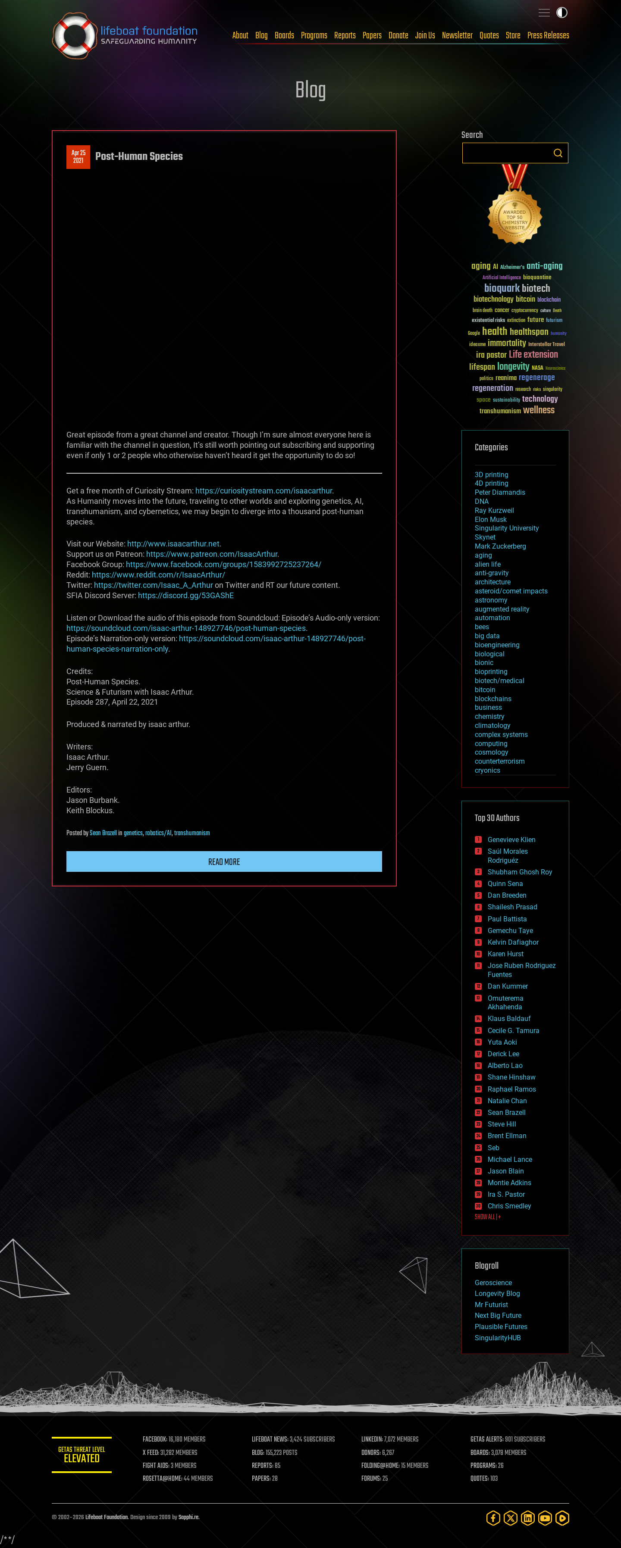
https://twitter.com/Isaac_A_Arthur (153, 585)
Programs (314, 36)
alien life (488, 564)
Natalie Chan (507, 1101)
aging (483, 555)
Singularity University (507, 528)
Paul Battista (507, 919)
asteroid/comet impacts (511, 591)
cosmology (491, 752)
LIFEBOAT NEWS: (270, 1439)
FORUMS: (372, 1479)
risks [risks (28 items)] (537, 389)
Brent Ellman (507, 1136)
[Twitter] (511, 1518)
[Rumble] (562, 1518)
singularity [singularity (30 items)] (552, 390)
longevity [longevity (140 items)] (513, 367)
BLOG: (258, 1453)
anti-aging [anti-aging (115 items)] (545, 266)
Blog (261, 36)
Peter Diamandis (500, 492)
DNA (482, 501)
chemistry (490, 716)
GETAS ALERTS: (487, 1439)
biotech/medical (499, 681)
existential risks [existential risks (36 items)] (488, 321)
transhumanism (192, 833)
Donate (398, 36)
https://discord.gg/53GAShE (186, 595)
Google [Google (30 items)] (474, 334)
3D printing (491, 475)
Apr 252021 (78, 157)
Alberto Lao (505, 1065)
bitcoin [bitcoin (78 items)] (525, 299)
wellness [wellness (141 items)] (539, 410)
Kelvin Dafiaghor (513, 942)
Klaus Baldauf (509, 1018)
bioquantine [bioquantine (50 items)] (537, 277)
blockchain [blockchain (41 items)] (549, 300)
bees (482, 627)
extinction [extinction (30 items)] (516, 321)
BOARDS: (480, 1453)
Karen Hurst (506, 954)
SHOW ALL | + (488, 1217)
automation (492, 618)
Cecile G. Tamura (513, 1031)
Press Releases (548, 36)
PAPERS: (261, 1479)
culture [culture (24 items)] (545, 311)
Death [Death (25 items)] (557, 311)
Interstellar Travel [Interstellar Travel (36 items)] (546, 345)
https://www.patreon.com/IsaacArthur (211, 554)
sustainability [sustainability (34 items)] (506, 401)
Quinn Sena (505, 884)
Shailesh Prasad (512, 907)
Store (513, 36)
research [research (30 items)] (523, 390)
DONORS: (371, 1453)
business (488, 707)
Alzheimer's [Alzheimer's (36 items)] (512, 268)
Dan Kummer (508, 986)
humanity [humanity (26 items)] (559, 334)
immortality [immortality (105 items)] (507, 343)
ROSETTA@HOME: (163, 1479)
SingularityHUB (498, 1338)
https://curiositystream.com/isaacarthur (263, 490)
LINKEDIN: (372, 1439)
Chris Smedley (509, 1206)
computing (491, 744)
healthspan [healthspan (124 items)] (529, 332)
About (240, 36)
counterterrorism (500, 761)
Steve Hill (502, 1124)
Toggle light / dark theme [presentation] (562, 12)
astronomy (491, 600)
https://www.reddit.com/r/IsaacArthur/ (158, 574)
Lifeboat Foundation (106, 1518)
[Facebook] (493, 1518)
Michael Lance (510, 1159)
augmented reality (502, 609)
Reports (345, 36)
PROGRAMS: (484, 1466)
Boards (284, 36)
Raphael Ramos (512, 1089)
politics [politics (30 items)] (486, 379)
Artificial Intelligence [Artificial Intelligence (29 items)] (502, 278)
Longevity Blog (497, 1293)
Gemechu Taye (510, 931)
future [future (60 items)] (535, 320)
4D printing (491, 483)
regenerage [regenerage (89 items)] (537, 378)
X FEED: (151, 1453)
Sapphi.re (188, 1518)
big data (487, 636)
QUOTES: (480, 1479)
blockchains (493, 699)
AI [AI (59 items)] (495, 267)
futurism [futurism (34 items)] (554, 321)
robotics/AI (158, 833)
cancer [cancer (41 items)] (502, 310)
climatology (493, 725)
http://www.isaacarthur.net (173, 543)
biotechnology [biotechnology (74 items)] (494, 299)
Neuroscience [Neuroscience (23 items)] (555, 369)
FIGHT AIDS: (156, 1466)
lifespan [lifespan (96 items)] (482, 367)
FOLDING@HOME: (381, 1466)
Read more (224, 862)
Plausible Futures (501, 1327)
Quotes (489, 36)
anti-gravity (492, 573)
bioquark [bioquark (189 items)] (502, 289)
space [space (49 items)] (484, 399)
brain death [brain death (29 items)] (482, 311)
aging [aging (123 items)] (481, 266)
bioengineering (497, 645)
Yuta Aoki (502, 1042)
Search (558, 153)
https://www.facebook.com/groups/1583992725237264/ (223, 564)
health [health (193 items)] (495, 332)
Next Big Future (498, 1315)
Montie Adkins (509, 1183)
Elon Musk (491, 519)
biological (490, 654)
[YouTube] (545, 1518)
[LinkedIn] (528, 1518)
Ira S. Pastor (506, 1194)
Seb (493, 1148)
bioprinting (491, 672)
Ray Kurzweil (494, 510)
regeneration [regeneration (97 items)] (492, 388)
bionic (484, 663)
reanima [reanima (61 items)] (506, 378)
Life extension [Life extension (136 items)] (533, 355)
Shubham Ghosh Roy (520, 872)
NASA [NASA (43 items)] (537, 368)
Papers (372, 36)
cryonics (487, 770)
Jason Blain (506, 1171)
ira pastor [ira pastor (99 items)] (491, 355)
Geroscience (493, 1283)
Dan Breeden (507, 895)
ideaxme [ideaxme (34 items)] (477, 345)
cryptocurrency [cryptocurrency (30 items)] (524, 311)
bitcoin (485, 690)
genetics (133, 833)
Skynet (485, 537)
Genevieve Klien (512, 840)
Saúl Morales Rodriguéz (508, 856)
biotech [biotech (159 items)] (536, 289)
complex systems (501, 734)
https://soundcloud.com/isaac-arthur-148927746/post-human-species (186, 628)
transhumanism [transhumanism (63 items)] (500, 411)
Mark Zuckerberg (500, 546)
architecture (493, 582)
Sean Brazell (103, 833)
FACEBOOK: (155, 1439)
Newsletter (457, 36)
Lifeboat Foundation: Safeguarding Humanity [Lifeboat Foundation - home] (125, 35)
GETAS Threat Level (82, 1456)
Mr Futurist (491, 1305)
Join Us (425, 36)
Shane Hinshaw (512, 1077)
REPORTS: (263, 1466)
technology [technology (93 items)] (540, 400)
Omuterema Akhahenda (506, 1002)
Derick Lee (503, 1054)
